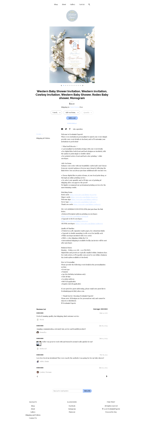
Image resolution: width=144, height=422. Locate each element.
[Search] (89, 5)
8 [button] (76, 85)
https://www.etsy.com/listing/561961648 (74, 216)
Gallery (72, 4)
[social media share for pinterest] (70, 129)
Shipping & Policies (43, 138)
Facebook (72, 406)
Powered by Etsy (111, 412)
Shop (56, 4)
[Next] (106, 376)
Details (39, 134)
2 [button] (65, 85)
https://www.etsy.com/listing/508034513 (82, 202)
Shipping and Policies (33, 415)
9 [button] (78, 85)
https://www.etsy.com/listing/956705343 (74, 221)
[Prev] (37, 377)
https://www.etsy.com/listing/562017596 (83, 195)
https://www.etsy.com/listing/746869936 (89, 224)
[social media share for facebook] (62, 129)
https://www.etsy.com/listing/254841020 (87, 204)
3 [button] (67, 85)
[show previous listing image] (61, 85)
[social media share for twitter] (66, 129)
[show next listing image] (82, 85)
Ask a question (78, 129)
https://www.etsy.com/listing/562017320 (84, 197)
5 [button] (71, 85)
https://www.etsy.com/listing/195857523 (84, 199)
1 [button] (63, 85)
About (64, 4)
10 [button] (80, 85)
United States (74, 107)
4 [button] (69, 85)
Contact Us (33, 418)
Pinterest (72, 412)
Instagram (72, 409)
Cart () (81, 4)
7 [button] (74, 85)
